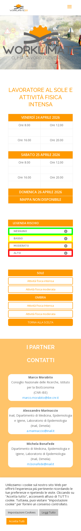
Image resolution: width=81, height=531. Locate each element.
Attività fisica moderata (40, 289)
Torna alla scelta (40, 322)
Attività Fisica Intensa (40, 306)
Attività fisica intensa (40, 281)
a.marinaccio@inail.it (41, 431)
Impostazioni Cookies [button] (22, 512)
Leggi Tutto (49, 512)
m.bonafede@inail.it (40, 464)
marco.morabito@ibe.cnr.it (40, 398)
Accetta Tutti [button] (17, 521)
